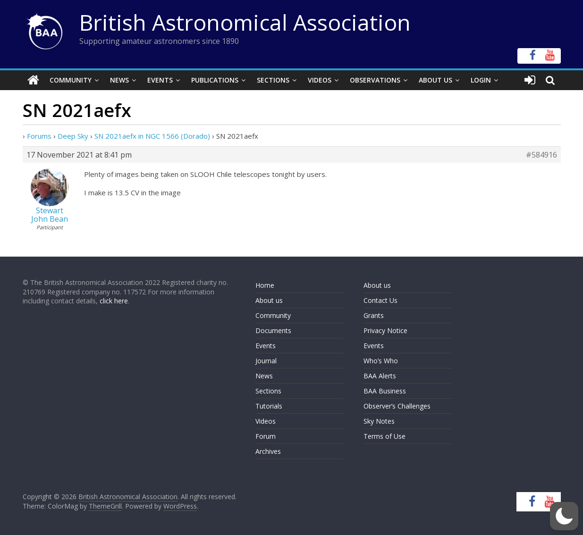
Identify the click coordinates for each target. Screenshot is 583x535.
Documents (273, 330)
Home (264, 285)
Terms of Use (384, 436)
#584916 (541, 154)
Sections (273, 79)
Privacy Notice (385, 330)
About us (269, 300)
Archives (268, 451)
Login (481, 79)
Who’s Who (380, 360)
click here (114, 300)
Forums (39, 136)
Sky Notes (379, 421)
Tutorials (268, 405)
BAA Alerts (379, 375)
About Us (435, 79)
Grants (373, 315)
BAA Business (384, 390)
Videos (319, 79)
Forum (265, 436)
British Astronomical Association (245, 22)
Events (160, 79)
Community (71, 79)
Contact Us (380, 300)
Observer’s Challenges (397, 405)
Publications (214, 79)
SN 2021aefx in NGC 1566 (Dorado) (152, 136)
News (119, 79)
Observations (375, 79)
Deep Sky (73, 136)
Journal (266, 360)
